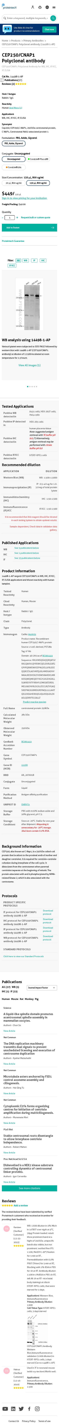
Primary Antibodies (33, 40)
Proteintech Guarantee (13, 241)
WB (25, 260)
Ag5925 (32, 634)
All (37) (6, 986)
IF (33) (14, 991)
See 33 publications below (27, 558)
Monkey (29, 999)
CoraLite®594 (13, 167)
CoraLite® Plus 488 (38, 159)
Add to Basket (12, 227)
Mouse (14, 999)
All (18, 260)
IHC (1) (5, 991)
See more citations (29, 1188)
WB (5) (15, 986)
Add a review (21, 1205)
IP (34, 260)
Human (6, 999)
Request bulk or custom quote (35, 217)
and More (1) (15, 108)
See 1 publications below (26, 553)
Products (15, 40)
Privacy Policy (28, 1421)
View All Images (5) (29, 365)
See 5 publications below (26, 548)
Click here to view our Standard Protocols (23, 956)
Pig (37, 999)
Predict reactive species (34, 702)
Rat (21, 999)
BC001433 (47, 655)
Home (5, 40)
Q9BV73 (25, 804)
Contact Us (13, 1421)
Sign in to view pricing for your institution (24, 198)
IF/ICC (12, 265)
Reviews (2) (8, 84)
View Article (9, 1031)
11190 (24, 765)
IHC (43, 260)
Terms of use (44, 1421)
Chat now (49, 29)
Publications (11, 80)
